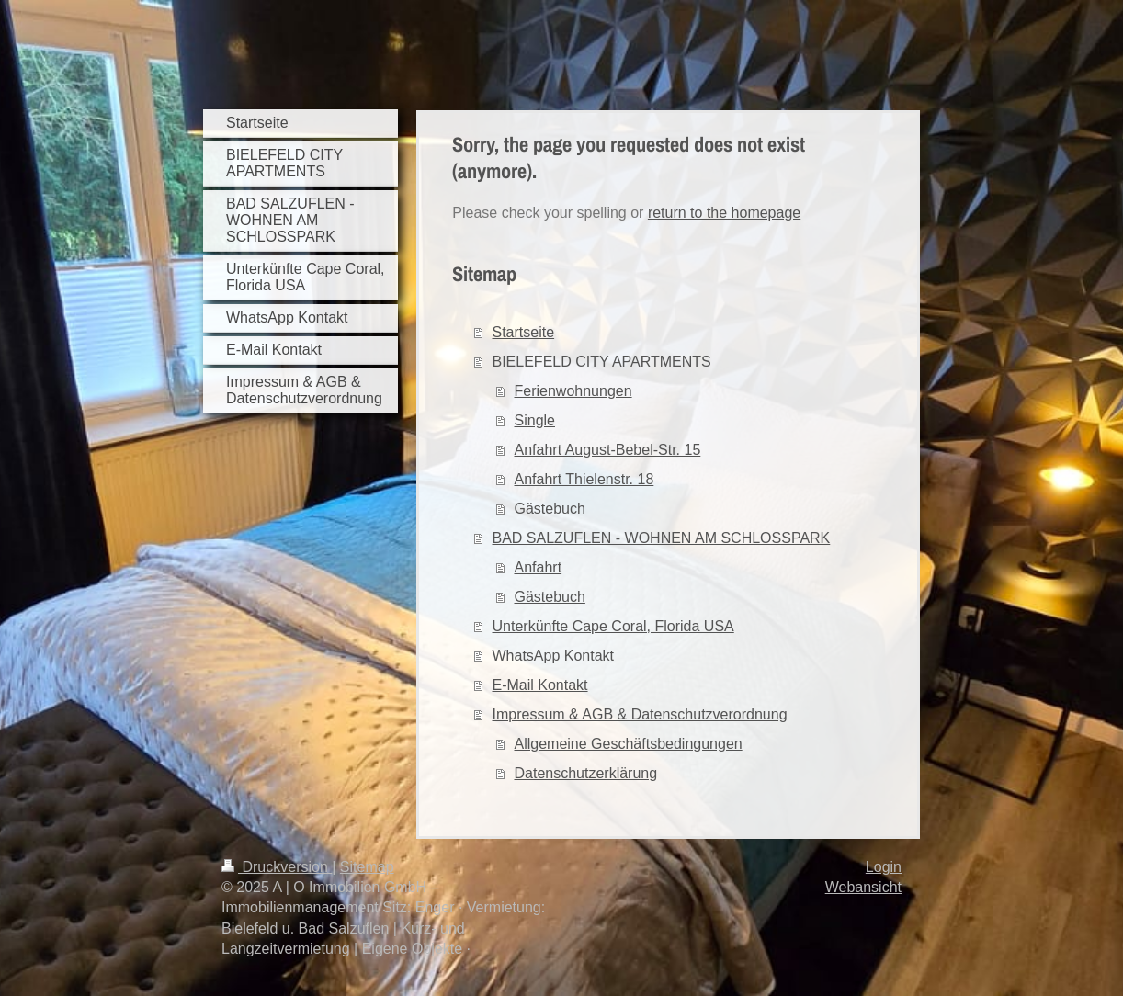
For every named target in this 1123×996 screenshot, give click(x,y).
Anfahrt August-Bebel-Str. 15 (608, 450)
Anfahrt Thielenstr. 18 (584, 479)
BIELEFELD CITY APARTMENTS (602, 361)
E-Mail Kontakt (540, 685)
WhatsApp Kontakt (554, 655)
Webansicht (863, 887)
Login (884, 867)
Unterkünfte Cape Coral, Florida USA (613, 626)
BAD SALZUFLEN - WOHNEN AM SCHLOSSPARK (662, 538)
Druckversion (276, 867)
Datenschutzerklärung (586, 773)
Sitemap (367, 867)
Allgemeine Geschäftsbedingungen (629, 744)
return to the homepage (724, 213)
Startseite (524, 332)
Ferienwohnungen (573, 391)
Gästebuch (550, 508)
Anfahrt (538, 567)
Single (535, 420)
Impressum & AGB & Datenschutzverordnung (640, 714)
